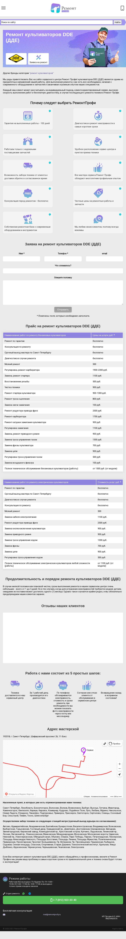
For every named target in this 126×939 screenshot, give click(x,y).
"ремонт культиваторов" (42, 73)
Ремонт (17, 881)
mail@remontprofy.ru (52, 867)
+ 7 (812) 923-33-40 (64, 852)
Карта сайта (117, 881)
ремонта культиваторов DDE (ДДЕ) (90, 532)
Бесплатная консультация (17, 863)
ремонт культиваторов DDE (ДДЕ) (72, 192)
